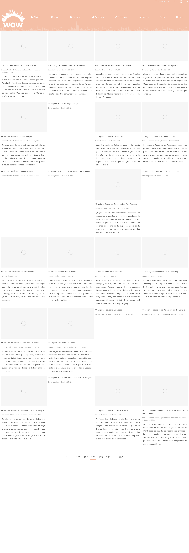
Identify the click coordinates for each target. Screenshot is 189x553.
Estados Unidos (7, 70)
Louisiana (182, 418)
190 (108, 457)
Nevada (70, 347)
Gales (97, 141)
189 (101, 457)
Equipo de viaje (109, 208)
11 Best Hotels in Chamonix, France (62, 271)
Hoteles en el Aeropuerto (10, 347)
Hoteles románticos (20, 70)
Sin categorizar (53, 108)
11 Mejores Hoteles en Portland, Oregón (158, 136)
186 (78, 457)
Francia (98, 415)
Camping (98, 276)
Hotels (56, 276)
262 (121, 457)
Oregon (22, 141)
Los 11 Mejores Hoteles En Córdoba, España (113, 65)
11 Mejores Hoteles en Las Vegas (61, 343)
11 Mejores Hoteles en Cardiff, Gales (109, 136)
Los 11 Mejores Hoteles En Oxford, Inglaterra (160, 65)
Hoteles (57, 70)
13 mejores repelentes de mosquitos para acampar (69, 171)
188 (93, 457)
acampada (99, 208)
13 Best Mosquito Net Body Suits (108, 271)
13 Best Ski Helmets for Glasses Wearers (17, 271)
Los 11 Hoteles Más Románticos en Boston (18, 65)
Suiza (22, 347)
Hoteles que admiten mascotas (166, 418)
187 (86, 457)
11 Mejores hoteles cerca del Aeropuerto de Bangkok (164, 310)
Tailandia (165, 314)
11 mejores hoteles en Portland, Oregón (17, 171)
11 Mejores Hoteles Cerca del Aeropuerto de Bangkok (23, 410)
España (51, 70)
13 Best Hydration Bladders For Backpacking (160, 271)
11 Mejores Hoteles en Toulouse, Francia (111, 410)
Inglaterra (152, 70)
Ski (2, 276)
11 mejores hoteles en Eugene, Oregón (16, 136)
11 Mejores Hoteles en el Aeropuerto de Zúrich (20, 343)
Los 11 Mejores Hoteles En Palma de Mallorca (66, 65)
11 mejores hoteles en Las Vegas (108, 310)
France (50, 276)
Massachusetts (34, 70)
